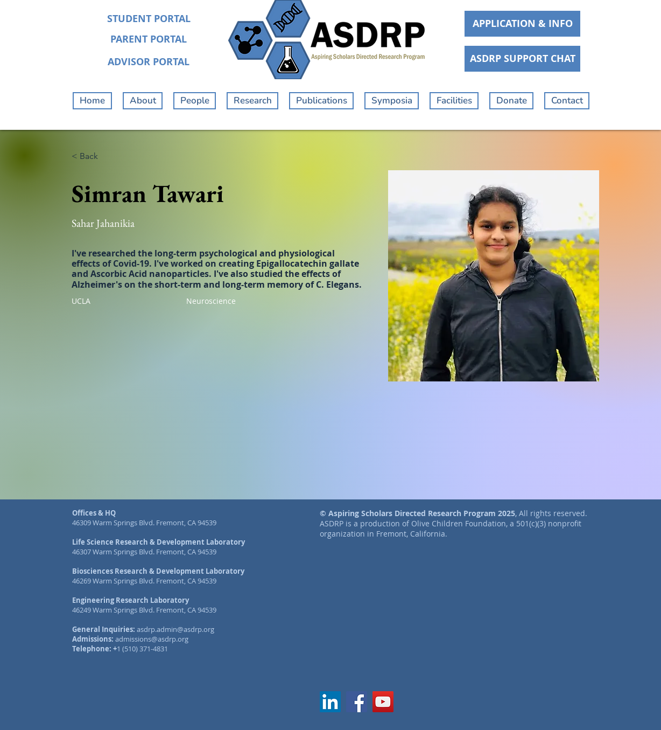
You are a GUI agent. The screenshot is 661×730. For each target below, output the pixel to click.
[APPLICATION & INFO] (522, 24)
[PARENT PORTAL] (148, 39)
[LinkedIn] (330, 701)
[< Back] (93, 156)
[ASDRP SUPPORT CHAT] (522, 59)
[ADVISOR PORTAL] (148, 62)
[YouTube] (382, 701)
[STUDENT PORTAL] (148, 19)
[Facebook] (356, 701)
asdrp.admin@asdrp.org (175, 629)
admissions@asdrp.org (151, 639)
